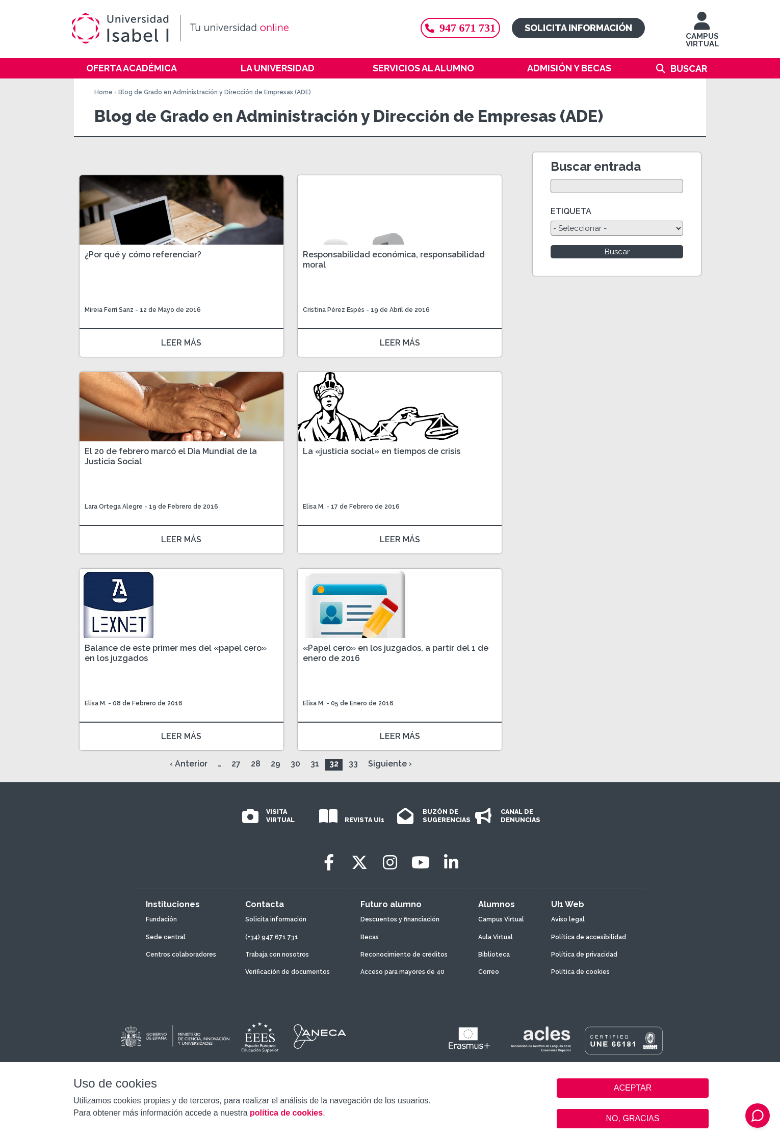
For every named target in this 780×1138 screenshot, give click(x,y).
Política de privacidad (584, 954)
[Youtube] (420, 862)
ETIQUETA (571, 211)
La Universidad (278, 68)
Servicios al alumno (423, 68)
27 (236, 764)
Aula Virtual (495, 937)
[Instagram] (390, 862)
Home (103, 92)
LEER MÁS (181, 343)
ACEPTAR (632, 1088)
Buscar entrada (596, 166)
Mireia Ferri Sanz (109, 309)
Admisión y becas (569, 68)
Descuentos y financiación (399, 919)
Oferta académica (131, 68)
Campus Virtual (501, 919)
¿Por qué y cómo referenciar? (143, 254)
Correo (488, 971)
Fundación (161, 919)
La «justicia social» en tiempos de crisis (381, 451)
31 (314, 764)
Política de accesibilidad (588, 937)
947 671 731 (460, 27)
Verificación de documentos (287, 971)
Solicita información (578, 27)
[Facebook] (329, 862)
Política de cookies (580, 971)
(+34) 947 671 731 (271, 937)
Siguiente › (390, 764)
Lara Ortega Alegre (114, 506)
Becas (369, 937)
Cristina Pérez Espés (334, 309)
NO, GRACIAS (633, 1118)
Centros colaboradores (181, 954)
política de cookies (286, 1112)
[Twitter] (359, 862)
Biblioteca (494, 954)
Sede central (166, 937)
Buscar (688, 68)
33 (353, 764)
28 (256, 764)
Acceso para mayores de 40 (402, 971)
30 (295, 764)
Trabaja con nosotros (277, 954)
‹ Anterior (188, 764)
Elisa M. (314, 506)
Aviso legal (568, 919)
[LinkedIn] (451, 862)
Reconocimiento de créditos (404, 954)
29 (275, 764)
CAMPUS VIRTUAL (702, 34)
